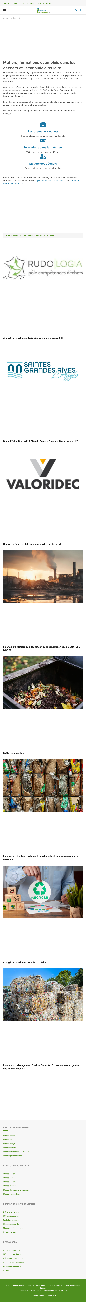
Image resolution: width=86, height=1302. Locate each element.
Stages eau (8, 1178)
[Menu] (4, 10)
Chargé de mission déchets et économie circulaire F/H (33, 338)
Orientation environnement (14, 1258)
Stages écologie (9, 1174)
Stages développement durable (16, 1190)
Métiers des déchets (43, 163)
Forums (6, 1270)
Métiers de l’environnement (14, 1254)
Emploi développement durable (16, 1152)
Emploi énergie (9, 1143)
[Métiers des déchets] (43, 157)
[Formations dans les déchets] (43, 140)
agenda (62, 180)
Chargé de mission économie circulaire (24, 962)
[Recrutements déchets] (43, 124)
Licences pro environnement (15, 1224)
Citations (31, 1290)
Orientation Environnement (22, 1285)
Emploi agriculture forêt (12, 1156)
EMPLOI (6, 3)
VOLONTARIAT (44, 3)
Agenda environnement (13, 1266)
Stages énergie (9, 1182)
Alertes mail (51, 1296)
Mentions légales (54, 1290)
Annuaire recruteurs (11, 1250)
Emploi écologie (9, 1135)
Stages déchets (9, 1186)
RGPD (64, 1290)
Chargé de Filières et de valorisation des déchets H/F (32, 544)
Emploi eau (7, 1139)
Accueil (6, 18)
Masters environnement (13, 1228)
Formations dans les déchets (43, 147)
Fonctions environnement (13, 1262)
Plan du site (41, 1290)
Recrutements (38, 1296)
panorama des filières (47, 180)
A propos (23, 1290)
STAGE (16, 3)
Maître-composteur (14, 753)
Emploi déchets (9, 1148)
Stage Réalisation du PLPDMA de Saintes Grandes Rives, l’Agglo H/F (40, 441)
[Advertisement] (43, 40)
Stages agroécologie (11, 1194)
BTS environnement (11, 1212)
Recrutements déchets (43, 131)
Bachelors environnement (13, 1220)
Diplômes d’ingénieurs (12, 1232)
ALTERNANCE (28, 3)
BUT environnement (11, 1216)
